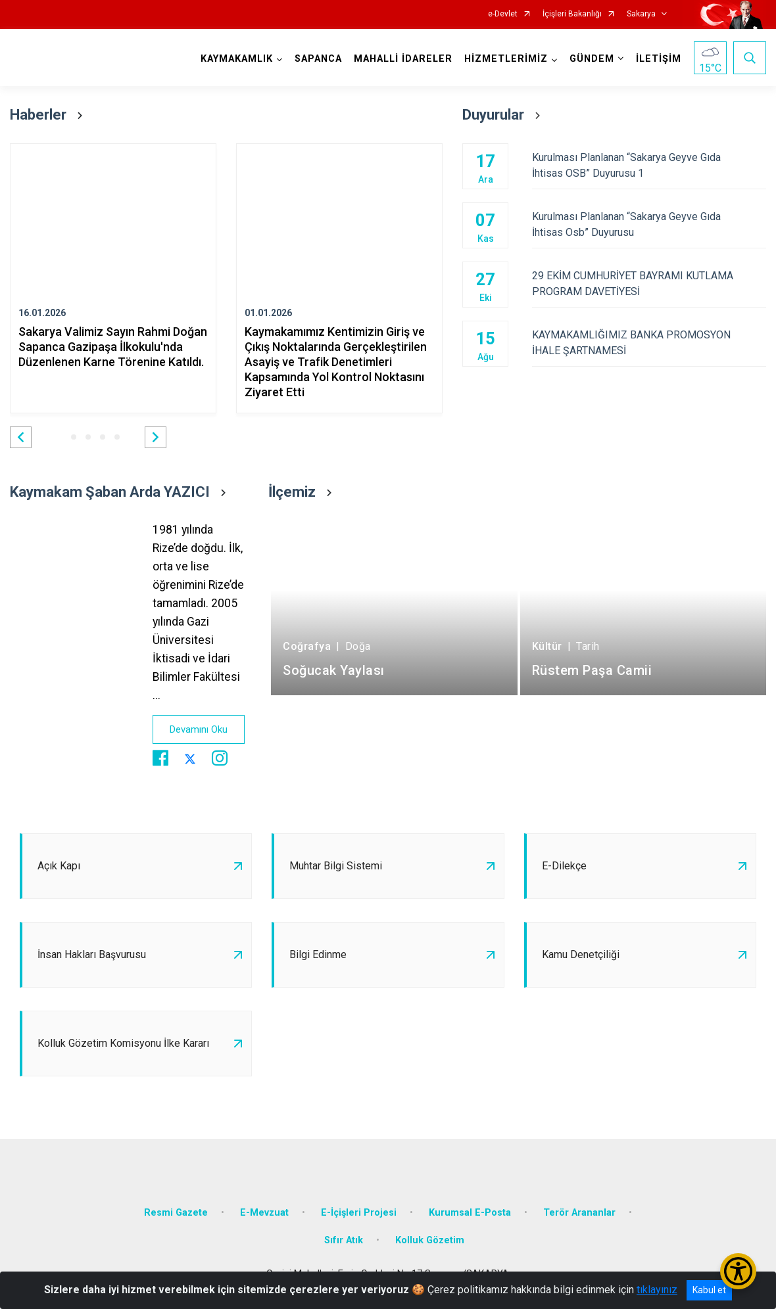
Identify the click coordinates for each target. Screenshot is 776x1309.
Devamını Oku (199, 729)
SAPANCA (318, 58)
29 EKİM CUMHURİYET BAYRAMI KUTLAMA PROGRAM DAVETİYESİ (649, 283)
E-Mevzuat (264, 1212)
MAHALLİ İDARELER (403, 58)
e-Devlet (503, 14)
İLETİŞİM (658, 58)
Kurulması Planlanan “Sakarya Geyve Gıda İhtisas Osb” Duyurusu (649, 224)
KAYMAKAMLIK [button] (237, 58)
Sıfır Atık (343, 1240)
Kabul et (709, 1290)
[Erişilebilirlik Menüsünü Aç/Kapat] (738, 1271)
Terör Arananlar (579, 1212)
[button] (21, 437)
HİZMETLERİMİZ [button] (506, 58)
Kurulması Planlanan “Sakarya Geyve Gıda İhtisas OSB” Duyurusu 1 (649, 165)
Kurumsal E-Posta (470, 1212)
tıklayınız (657, 1289)
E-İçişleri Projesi (359, 1212)
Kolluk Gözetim (429, 1240)
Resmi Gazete (176, 1212)
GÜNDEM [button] (592, 58)
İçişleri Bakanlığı (572, 14)
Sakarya (641, 14)
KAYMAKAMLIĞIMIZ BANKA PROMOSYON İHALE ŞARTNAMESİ (649, 343)
